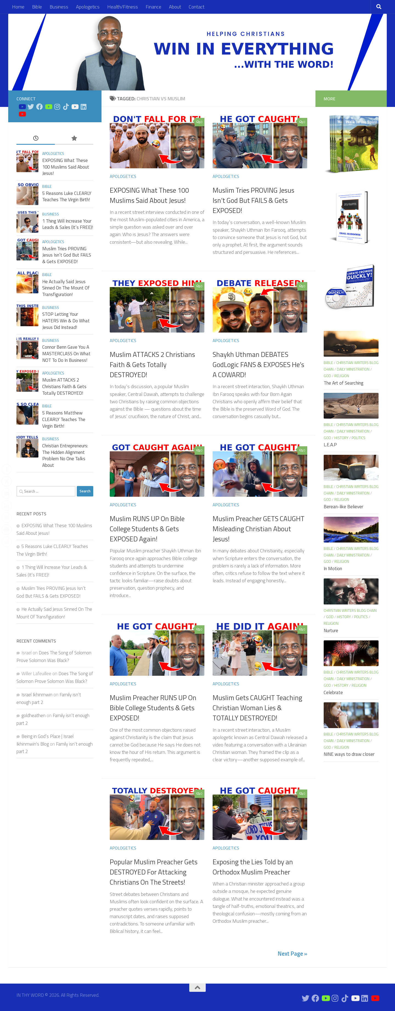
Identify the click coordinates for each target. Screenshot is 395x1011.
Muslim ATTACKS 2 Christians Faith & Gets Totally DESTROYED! (152, 364)
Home (18, 6)
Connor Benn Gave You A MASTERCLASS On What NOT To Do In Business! (66, 353)
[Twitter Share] (6, 481)
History (341, 438)
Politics (358, 438)
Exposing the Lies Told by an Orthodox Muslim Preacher (253, 867)
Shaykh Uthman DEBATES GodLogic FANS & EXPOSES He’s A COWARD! (258, 364)
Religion (341, 376)
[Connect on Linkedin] (83, 106)
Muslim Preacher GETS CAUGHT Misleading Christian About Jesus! (258, 528)
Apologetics (88, 6)
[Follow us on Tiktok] (66, 106)
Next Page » (292, 953)
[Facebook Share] (6, 469)
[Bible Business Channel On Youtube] (48, 106)
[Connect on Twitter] (30, 106)
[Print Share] (6, 529)
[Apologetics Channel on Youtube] (22, 114)
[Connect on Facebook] (39, 106)
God (327, 376)
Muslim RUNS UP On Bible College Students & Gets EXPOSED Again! (147, 528)
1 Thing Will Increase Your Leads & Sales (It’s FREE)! (67, 224)
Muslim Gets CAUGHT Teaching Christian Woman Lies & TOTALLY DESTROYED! (257, 707)
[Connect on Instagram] (57, 106)
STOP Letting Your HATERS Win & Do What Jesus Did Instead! (66, 321)
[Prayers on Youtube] (74, 106)
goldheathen (33, 715)
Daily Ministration (353, 369)
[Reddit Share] (6, 541)
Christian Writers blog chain (350, 610)
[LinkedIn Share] (6, 505)
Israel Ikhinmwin (36, 694)
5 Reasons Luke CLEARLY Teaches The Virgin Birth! (66, 196)
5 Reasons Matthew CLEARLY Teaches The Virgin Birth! (63, 419)
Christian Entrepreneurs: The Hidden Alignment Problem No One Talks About (65, 455)
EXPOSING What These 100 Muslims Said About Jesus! (149, 195)
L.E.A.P (330, 444)
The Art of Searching (343, 383)
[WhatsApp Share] (6, 517)
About (175, 6)
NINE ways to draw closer (349, 754)
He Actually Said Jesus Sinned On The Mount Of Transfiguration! (66, 288)
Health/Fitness (122, 6)
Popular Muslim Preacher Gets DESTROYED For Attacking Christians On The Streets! (154, 872)
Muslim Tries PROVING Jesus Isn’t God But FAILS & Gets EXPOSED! (253, 200)
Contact (196, 6)
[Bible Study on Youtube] (22, 106)
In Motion (333, 568)
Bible (37, 6)
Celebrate (333, 692)
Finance (153, 6)
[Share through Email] (6, 493)
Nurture (331, 630)
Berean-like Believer (343, 506)
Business (59, 6)
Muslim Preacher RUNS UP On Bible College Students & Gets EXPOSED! (153, 707)
